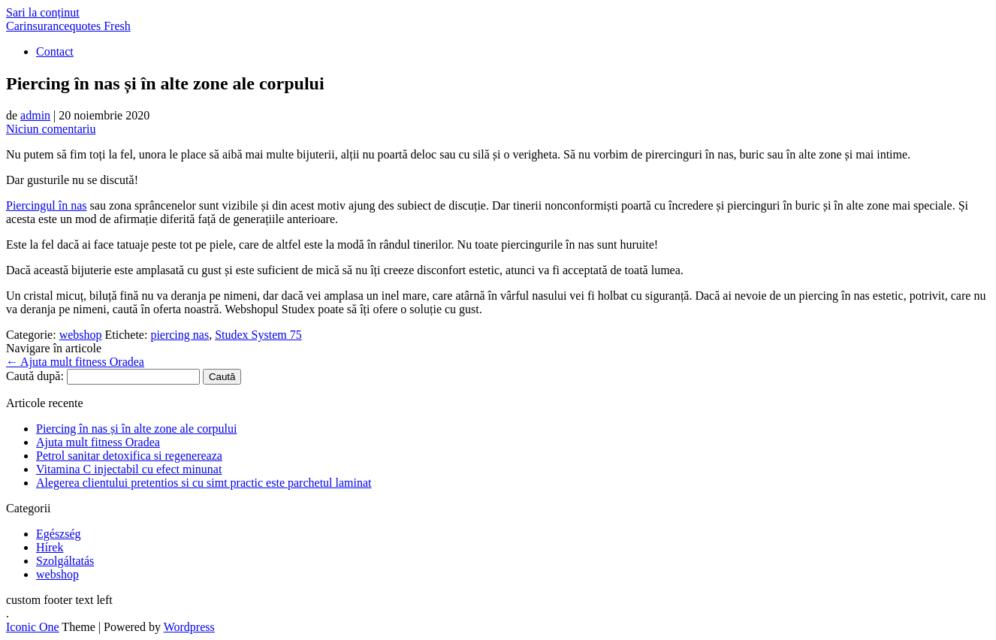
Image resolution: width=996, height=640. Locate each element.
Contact (55, 51)
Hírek (49, 547)
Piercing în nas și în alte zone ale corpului (136, 428)
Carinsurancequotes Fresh (68, 26)
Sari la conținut (43, 12)
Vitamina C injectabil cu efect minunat (129, 469)
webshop (80, 334)
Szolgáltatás (65, 560)
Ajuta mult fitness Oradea (75, 361)
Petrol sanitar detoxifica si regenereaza (129, 455)
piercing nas (179, 334)
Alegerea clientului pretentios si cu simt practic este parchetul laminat (204, 482)
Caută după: (35, 376)
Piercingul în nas (46, 205)
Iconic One (32, 626)
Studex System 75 (258, 334)
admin (35, 115)
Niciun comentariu (51, 128)
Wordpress (189, 626)
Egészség (58, 533)
